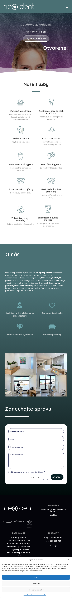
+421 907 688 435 (53, 541)
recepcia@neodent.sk (53, 537)
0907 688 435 (38, 38)
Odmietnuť (36, 583)
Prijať (36, 577)
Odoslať (57, 477)
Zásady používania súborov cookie (35, 595)
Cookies (53, 515)
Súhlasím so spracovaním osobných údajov (26, 472)
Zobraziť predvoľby (36, 590)
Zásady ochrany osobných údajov (53, 510)
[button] (68, 560)
